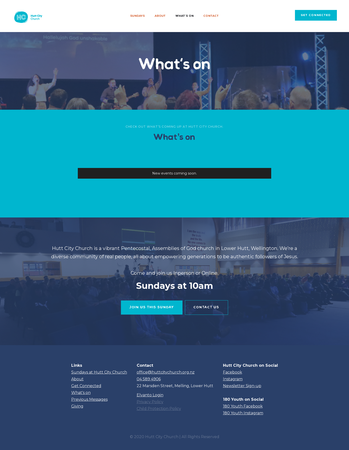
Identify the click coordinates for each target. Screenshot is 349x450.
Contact (211, 16)
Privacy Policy (150, 402)
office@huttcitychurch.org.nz (166, 372)
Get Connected (86, 385)
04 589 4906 (149, 379)
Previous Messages (89, 399)
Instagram (233, 379)
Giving (77, 406)
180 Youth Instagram (243, 413)
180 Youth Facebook (243, 406)
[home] (27, 16)
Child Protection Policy (159, 408)
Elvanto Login (150, 395)
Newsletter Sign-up (242, 385)
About (160, 16)
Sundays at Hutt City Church (99, 372)
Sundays (137, 16)
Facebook (232, 372)
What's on (184, 16)
